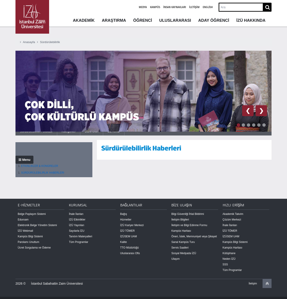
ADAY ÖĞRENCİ (213, 20)
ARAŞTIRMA (114, 20)
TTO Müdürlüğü (129, 247)
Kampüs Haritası (181, 230)
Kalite (123, 242)
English (208, 7)
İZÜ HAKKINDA (250, 20)
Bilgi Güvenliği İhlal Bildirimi (187, 214)
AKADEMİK (84, 20)
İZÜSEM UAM (128, 236)
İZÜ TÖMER (127, 230)
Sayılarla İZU (76, 230)
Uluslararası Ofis (130, 253)
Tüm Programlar (78, 242)
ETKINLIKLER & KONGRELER (39, 166)
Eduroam (23, 219)
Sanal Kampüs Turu (183, 242)
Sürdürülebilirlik (50, 42)
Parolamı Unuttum (28, 242)
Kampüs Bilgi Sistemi (30, 236)
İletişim (194, 7)
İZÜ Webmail (25, 230)
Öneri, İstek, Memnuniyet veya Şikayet (194, 236)
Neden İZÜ (229, 258)
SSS (225, 264)
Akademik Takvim (233, 214)
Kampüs (155, 7)
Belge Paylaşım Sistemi (32, 214)
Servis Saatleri (180, 247)
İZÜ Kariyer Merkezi (132, 225)
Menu (24, 160)
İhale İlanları (76, 214)
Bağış (123, 214)
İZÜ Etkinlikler (77, 219)
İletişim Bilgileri (180, 219)
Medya (143, 7)
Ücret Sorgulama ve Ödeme (34, 247)
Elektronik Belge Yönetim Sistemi (37, 225)
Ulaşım (175, 258)
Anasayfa (29, 42)
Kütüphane (229, 253)
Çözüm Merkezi (232, 219)
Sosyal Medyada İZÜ (183, 253)
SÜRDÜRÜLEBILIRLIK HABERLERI (42, 172)
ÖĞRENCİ (142, 20)
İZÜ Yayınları (76, 225)
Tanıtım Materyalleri (80, 236)
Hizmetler (125, 219)
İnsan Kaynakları (174, 7)
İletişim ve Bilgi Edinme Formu (189, 225)
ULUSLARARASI (175, 20)
